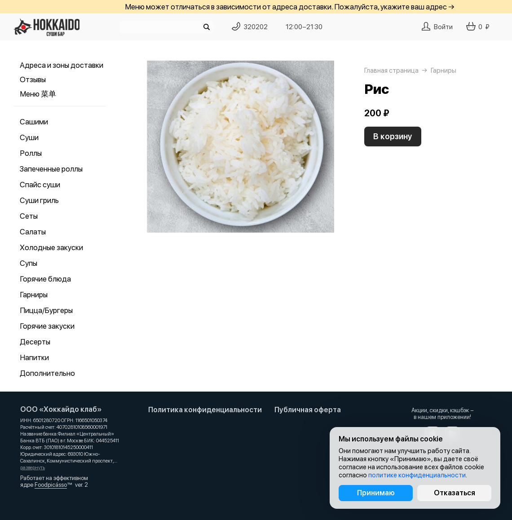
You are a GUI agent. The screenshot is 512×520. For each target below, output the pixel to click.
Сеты (29, 216)
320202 (256, 27)
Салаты (33, 231)
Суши (29, 137)
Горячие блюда (45, 278)
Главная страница (391, 70)
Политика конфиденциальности (205, 409)
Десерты (35, 341)
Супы (28, 263)
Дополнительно (47, 373)
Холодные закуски (51, 247)
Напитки (34, 357)
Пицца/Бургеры (46, 310)
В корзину (392, 136)
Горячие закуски (47, 326)
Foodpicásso (51, 484)
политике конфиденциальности (417, 475)
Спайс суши (40, 184)
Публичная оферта (307, 409)
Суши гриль (39, 200)
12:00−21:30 (304, 27)
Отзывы (33, 79)
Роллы (31, 153)
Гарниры (34, 294)
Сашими (34, 121)
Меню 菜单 (38, 93)
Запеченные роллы (51, 168)
